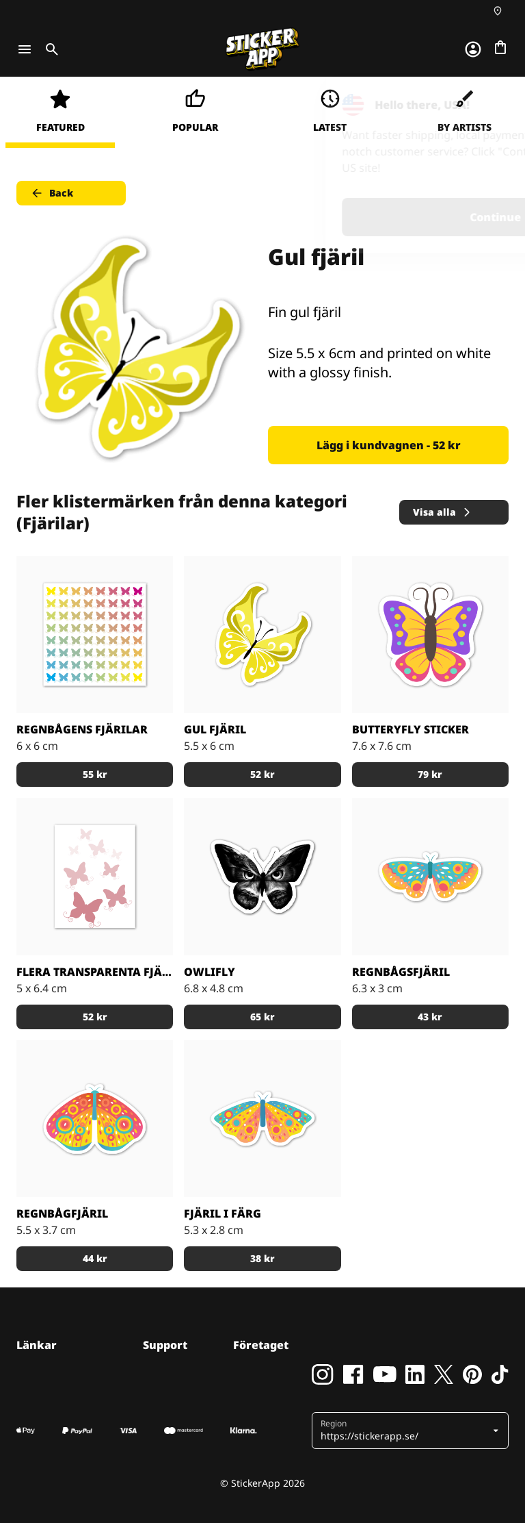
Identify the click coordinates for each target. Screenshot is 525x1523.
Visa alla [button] (442, 511)
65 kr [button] (262, 1016)
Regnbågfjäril (62, 1213)
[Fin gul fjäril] (262, 634)
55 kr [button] (95, 774)
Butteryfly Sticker (410, 729)
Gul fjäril (215, 729)
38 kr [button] (262, 1258)
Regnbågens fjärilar (82, 729)
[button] (405, 1430)
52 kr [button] (262, 774)
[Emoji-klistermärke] (430, 634)
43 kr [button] (430, 1016)
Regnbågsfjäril (401, 971)
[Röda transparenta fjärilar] (94, 876)
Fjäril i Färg (222, 1213)
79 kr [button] (430, 774)
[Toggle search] (49, 49)
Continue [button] (341, 217)
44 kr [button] (95, 1258)
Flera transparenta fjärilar (94, 971)
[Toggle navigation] (24, 49)
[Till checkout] (500, 47)
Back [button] (51, 193)
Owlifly (209, 971)
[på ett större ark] (94, 634)
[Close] (483, 105)
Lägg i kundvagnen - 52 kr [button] (389, 445)
